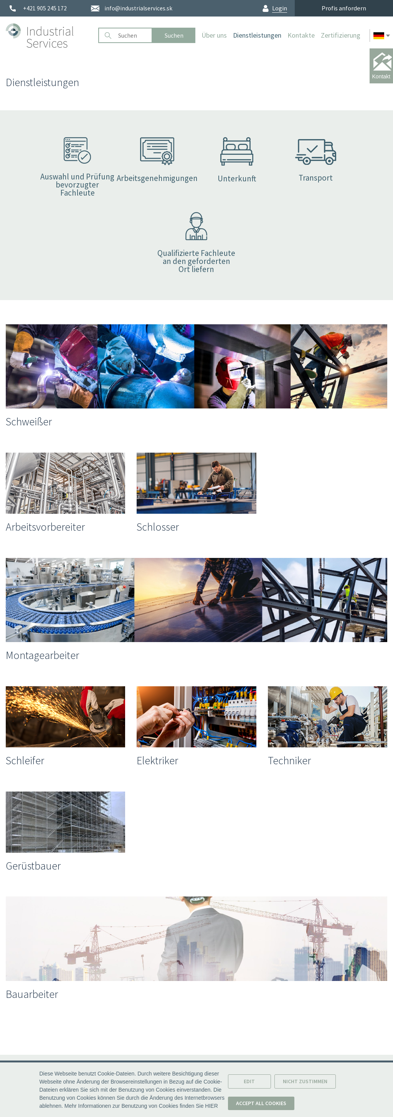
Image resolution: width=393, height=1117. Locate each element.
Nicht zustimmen (305, 1083)
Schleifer (25, 760)
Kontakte (301, 35)
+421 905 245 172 (45, 8)
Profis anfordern (344, 8)
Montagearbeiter (42, 655)
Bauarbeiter (32, 994)
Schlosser (158, 527)
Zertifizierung (340, 35)
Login (279, 8)
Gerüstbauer (33, 866)
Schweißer (29, 421)
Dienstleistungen (257, 35)
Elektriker (157, 760)
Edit (249, 1083)
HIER (211, 1108)
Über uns (214, 35)
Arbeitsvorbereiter (45, 527)
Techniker (289, 760)
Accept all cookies (261, 1105)
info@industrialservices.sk (138, 8)
